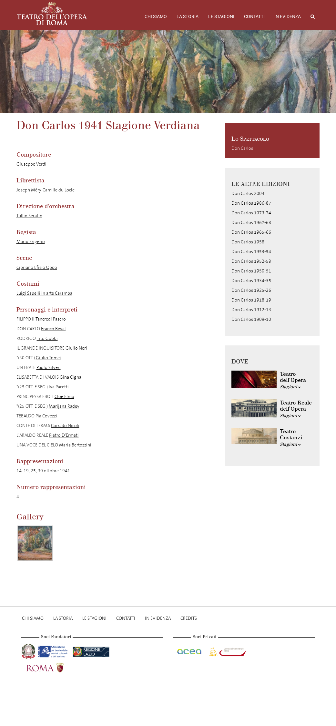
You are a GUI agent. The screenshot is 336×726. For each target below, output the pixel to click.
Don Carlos (242, 148)
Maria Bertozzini (75, 445)
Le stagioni (221, 16)
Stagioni (290, 387)
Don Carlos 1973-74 (251, 213)
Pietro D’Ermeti (64, 435)
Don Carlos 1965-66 (251, 232)
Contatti (254, 16)
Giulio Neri (76, 348)
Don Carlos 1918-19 (251, 300)
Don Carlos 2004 (247, 193)
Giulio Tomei (48, 358)
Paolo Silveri (48, 367)
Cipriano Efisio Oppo (36, 267)
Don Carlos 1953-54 (251, 252)
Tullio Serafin (29, 216)
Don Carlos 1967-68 (251, 223)
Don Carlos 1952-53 (251, 261)
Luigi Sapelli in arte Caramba (44, 293)
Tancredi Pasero (51, 319)
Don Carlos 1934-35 (251, 281)
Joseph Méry (28, 190)
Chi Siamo (156, 16)
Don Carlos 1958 (247, 242)
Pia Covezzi (46, 416)
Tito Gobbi (47, 338)
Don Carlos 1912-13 (251, 310)
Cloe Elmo (64, 397)
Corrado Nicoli (65, 426)
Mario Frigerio (30, 242)
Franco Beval (53, 329)
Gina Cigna (70, 377)
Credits (188, 618)
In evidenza (287, 16)
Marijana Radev (64, 406)
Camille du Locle (59, 190)
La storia (188, 16)
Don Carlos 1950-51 (251, 271)
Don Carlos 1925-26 (251, 290)
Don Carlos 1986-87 (251, 203)
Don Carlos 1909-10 (251, 319)
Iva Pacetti (59, 387)
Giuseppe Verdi (31, 164)
